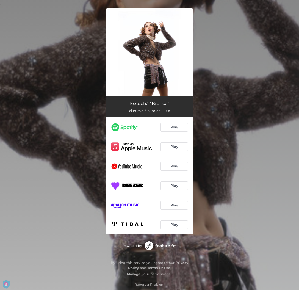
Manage (133, 274)
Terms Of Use (158, 268)
